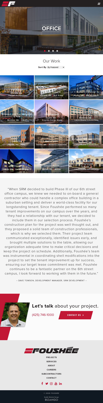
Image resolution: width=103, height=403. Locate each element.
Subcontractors (51, 374)
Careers (51, 370)
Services (51, 361)
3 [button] (53, 51)
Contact (51, 378)
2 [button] (49, 51)
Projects (51, 357)
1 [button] (45, 51)
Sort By (42, 67)
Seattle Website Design (51, 397)
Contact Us (74, 315)
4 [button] (57, 51)
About (51, 365)
